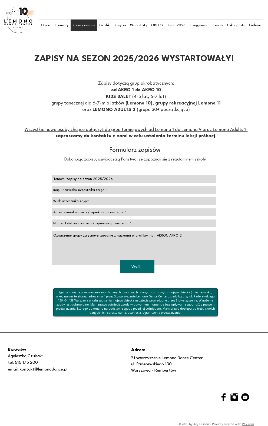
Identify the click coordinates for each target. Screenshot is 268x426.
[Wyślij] (137, 266)
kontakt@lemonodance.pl (43, 369)
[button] (46, 25)
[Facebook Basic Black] (223, 397)
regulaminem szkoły (188, 160)
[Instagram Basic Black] (234, 397)
